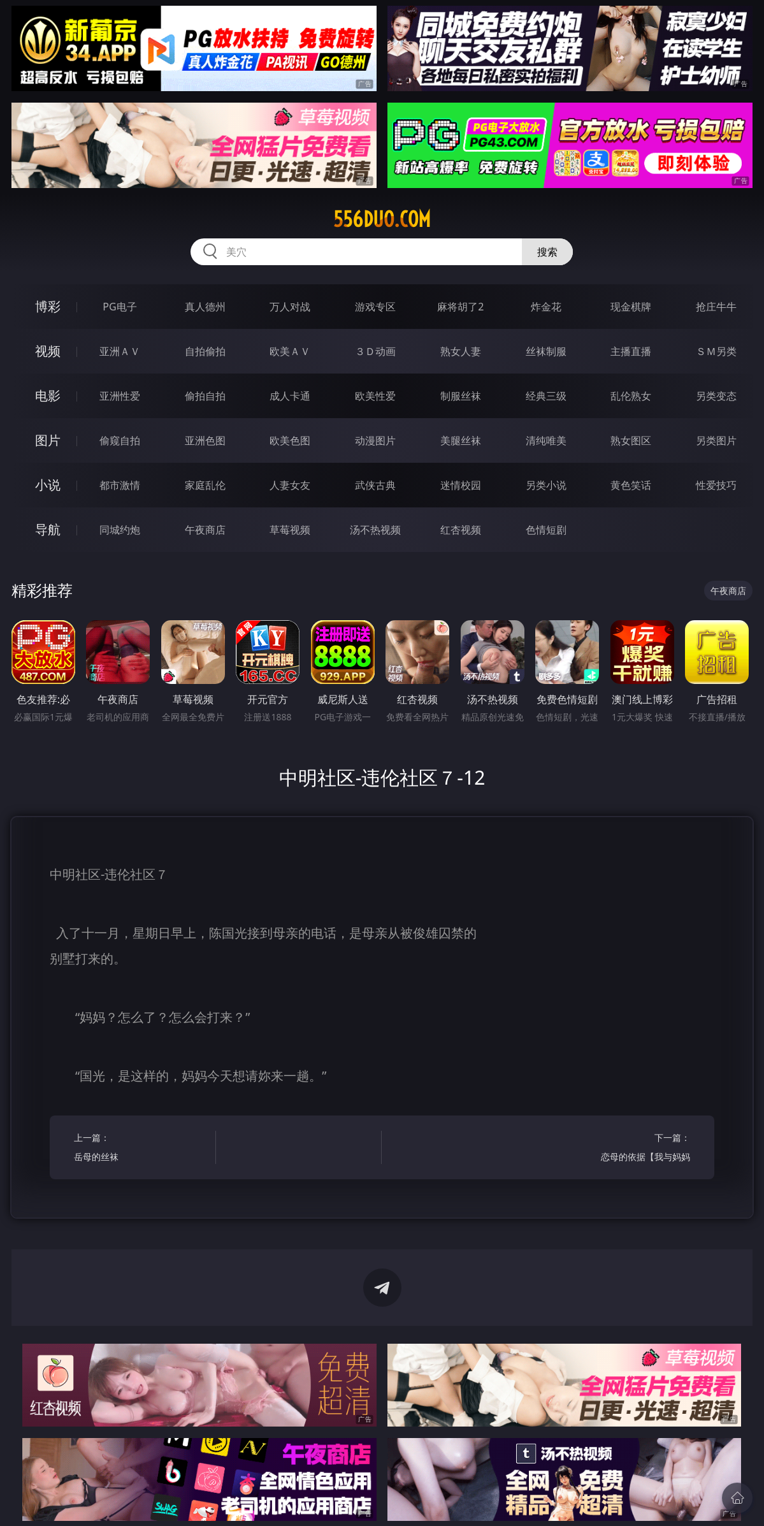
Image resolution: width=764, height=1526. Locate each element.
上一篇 (141, 1148)
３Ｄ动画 (375, 351)
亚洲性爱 (119, 396)
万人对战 (290, 307)
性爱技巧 (716, 485)
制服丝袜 (460, 396)
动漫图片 (375, 440)
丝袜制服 (546, 351)
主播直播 (630, 351)
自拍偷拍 (205, 351)
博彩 (48, 306)
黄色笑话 (630, 485)
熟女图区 (630, 440)
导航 (48, 529)
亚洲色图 (205, 440)
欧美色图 (290, 440)
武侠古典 (375, 485)
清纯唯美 (546, 440)
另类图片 (716, 440)
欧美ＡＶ (290, 351)
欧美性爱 (375, 396)
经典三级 (546, 396)
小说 (48, 484)
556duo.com (382, 219)
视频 (48, 351)
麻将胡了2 (460, 307)
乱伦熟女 (630, 396)
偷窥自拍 (119, 440)
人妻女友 (290, 485)
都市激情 (119, 485)
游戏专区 (375, 307)
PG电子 (119, 307)
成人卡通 (290, 396)
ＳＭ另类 (716, 351)
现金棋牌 (630, 307)
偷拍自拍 (205, 396)
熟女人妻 (460, 351)
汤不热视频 (375, 530)
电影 (48, 395)
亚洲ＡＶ (119, 351)
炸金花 (546, 307)
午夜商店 (205, 530)
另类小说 (546, 485)
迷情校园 (460, 485)
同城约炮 (119, 530)
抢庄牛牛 (716, 307)
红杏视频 (460, 530)
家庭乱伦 (205, 485)
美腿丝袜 (460, 440)
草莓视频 (290, 530)
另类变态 (716, 396)
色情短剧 (546, 530)
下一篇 (623, 1148)
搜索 (547, 252)
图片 (48, 440)
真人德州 (205, 307)
